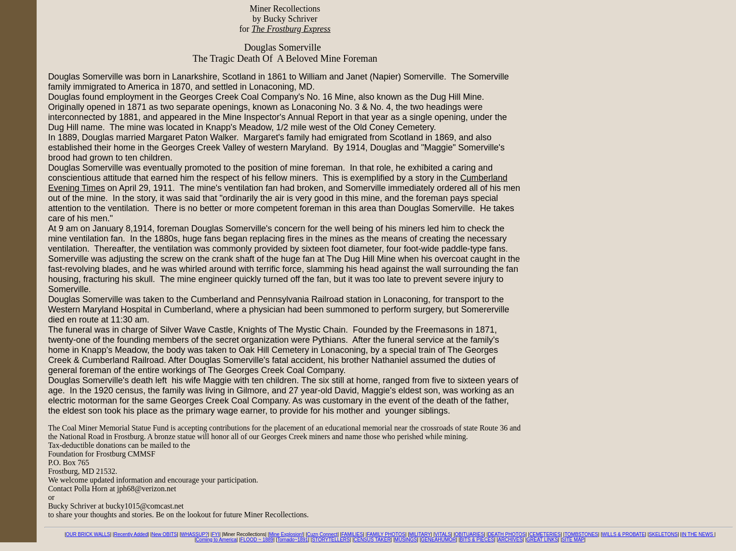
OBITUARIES (469, 534)
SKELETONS (663, 534)
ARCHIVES (510, 539)
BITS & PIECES (477, 539)
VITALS (443, 534)
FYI (215, 534)
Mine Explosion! (286, 534)
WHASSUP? (194, 534)
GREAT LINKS (542, 539)
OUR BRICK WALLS (88, 534)
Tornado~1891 (292, 539)
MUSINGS (406, 539)
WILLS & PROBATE (623, 534)
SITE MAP (573, 539)
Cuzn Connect (322, 534)
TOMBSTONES (581, 534)
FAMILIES (352, 534)
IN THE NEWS (698, 534)
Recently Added (130, 534)
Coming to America (216, 539)
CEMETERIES (545, 534)
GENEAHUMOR (438, 539)
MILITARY (420, 534)
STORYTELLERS (331, 539)
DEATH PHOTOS (506, 534)
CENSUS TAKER (372, 539)
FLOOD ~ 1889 (257, 539)
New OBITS (164, 534)
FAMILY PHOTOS (386, 534)
